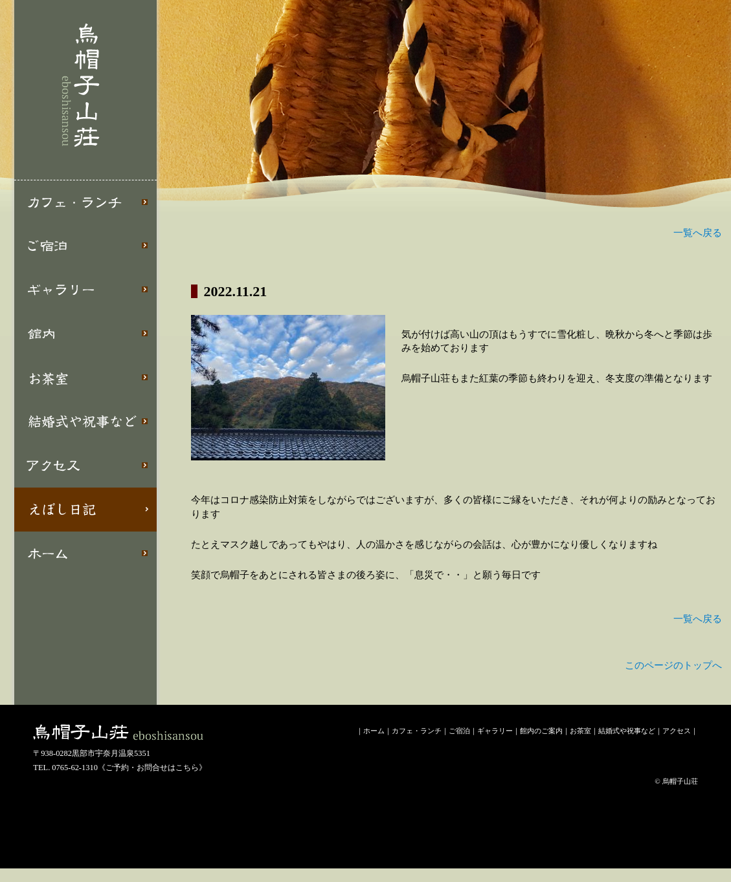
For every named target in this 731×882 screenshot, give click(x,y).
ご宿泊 (85, 246)
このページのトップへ (673, 665)
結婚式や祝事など (85, 422)
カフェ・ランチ (85, 202)
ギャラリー (85, 290)
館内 (85, 334)
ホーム (85, 553)
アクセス (85, 466)
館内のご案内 (541, 731)
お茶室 (85, 378)
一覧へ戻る (697, 233)
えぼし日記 (85, 510)
